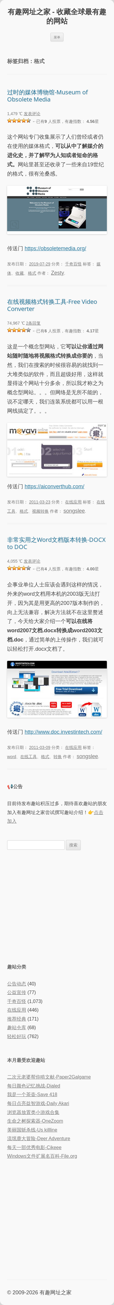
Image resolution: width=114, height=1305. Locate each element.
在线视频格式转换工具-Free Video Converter (52, 305)
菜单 (57, 37)
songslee (74, 511)
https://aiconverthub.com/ (54, 486)
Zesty (57, 273)
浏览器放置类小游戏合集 (33, 1112)
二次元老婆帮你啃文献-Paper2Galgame (49, 1076)
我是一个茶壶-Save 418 (32, 1094)
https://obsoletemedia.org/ (55, 248)
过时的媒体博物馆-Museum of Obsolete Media (47, 95)
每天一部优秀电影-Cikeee (34, 1147)
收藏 (19, 273)
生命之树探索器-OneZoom (35, 1121)
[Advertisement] (57, 906)
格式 (32, 273)
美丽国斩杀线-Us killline (32, 1129)
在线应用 (73, 502)
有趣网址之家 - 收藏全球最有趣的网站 (57, 16)
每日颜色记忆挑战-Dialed (33, 1085)
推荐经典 (16, 1018)
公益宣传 (16, 992)
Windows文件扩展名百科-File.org (42, 1156)
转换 (57, 756)
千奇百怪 (73, 264)
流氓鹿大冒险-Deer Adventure (38, 1138)
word (11, 756)
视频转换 (40, 511)
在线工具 (28, 756)
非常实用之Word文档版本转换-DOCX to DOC (56, 543)
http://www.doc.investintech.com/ (63, 732)
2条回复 (33, 323)
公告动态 (16, 983)
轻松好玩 (16, 1036)
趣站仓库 (16, 1027)
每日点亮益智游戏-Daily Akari (38, 1103)
